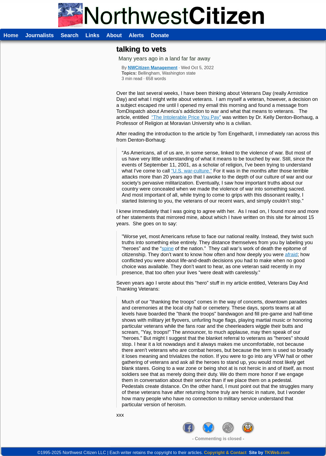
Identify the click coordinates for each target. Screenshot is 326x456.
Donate (160, 35)
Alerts (136, 35)
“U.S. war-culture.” (191, 171)
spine (168, 248)
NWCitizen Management (152, 67)
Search (69, 35)
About (114, 35)
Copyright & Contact (225, 452)
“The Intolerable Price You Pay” (186, 117)
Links (92, 35)
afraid (291, 254)
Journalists (39, 35)
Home (11, 35)
